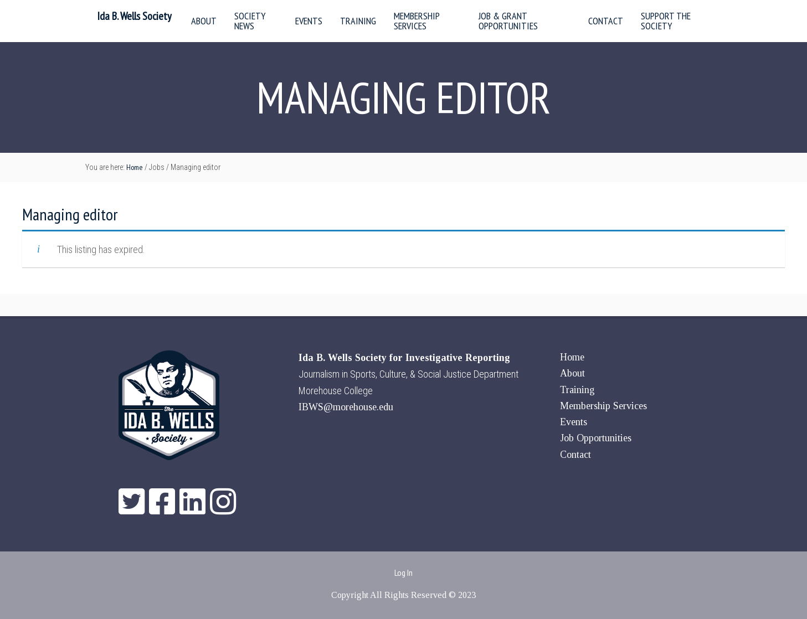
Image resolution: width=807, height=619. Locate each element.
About (572, 373)
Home (572, 357)
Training (577, 389)
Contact (575, 454)
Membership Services (603, 405)
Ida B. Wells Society (134, 16)
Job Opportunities (595, 437)
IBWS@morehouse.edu (346, 406)
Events (573, 421)
